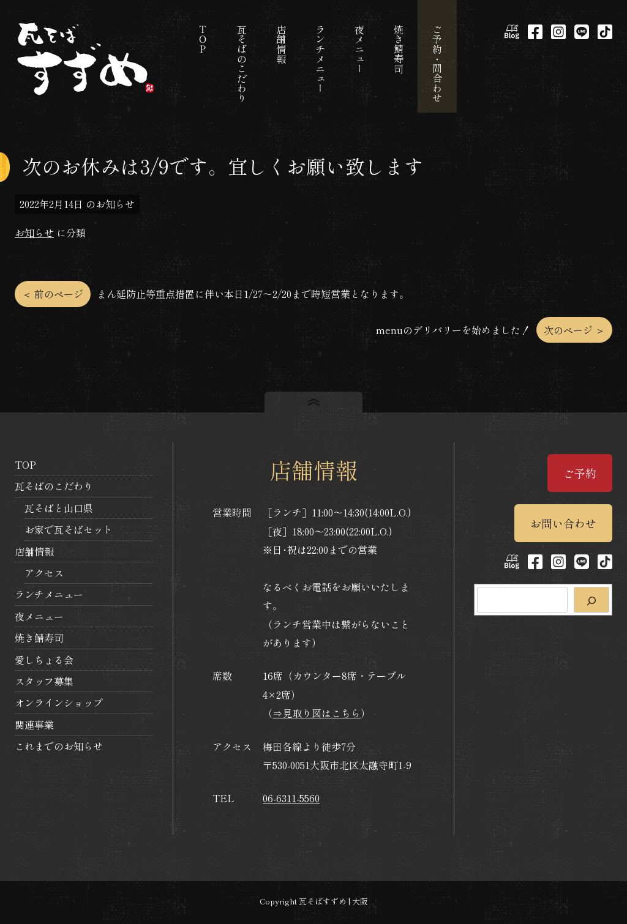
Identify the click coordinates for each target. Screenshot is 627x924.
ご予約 (579, 473)
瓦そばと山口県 (58, 508)
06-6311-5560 (291, 798)
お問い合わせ (563, 523)
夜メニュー (39, 616)
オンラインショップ (59, 702)
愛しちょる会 (44, 659)
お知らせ (34, 232)
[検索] (591, 600)
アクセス (44, 572)
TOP (25, 464)
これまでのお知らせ (59, 746)
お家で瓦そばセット (68, 529)
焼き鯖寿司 (39, 637)
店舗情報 (34, 551)
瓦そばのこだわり (54, 486)
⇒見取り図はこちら (316, 713)
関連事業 (34, 724)
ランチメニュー (49, 594)
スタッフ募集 (44, 681)
